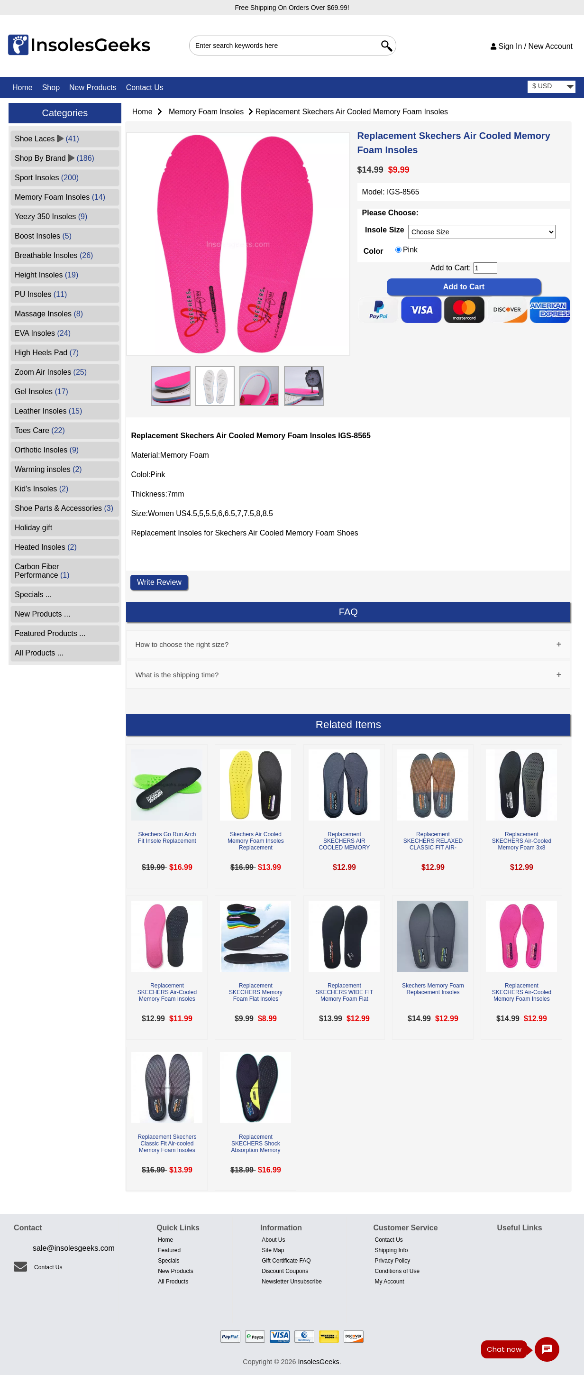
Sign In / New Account (532, 46)
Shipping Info (391, 1250)
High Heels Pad (47, 353)
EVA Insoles (43, 333)
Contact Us (145, 87)
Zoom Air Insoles (51, 372)
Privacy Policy (392, 1261)
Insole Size (384, 230)
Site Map (273, 1250)
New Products (93, 87)
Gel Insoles (41, 392)
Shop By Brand (54, 158)
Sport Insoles (47, 178)
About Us (273, 1240)
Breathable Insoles (54, 255)
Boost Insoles (43, 236)
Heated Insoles (46, 547)
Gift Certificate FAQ (286, 1261)
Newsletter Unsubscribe (292, 1281)
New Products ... (42, 614)
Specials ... (33, 595)
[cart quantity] (485, 268)
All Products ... (39, 653)
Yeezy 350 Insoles (51, 216)
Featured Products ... (50, 633)
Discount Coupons (285, 1271)
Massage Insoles (49, 314)
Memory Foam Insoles (206, 112)
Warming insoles (48, 469)
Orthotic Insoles (47, 450)
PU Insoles (41, 294)
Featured (169, 1250)
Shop (51, 87)
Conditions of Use (397, 1271)
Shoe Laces (47, 139)
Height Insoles (46, 275)
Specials (168, 1261)
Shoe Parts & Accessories (64, 508)
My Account (389, 1281)
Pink (410, 250)
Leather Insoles (48, 411)
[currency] (551, 87)
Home (22, 87)
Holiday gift (33, 528)
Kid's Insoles (41, 489)
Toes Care (40, 430)
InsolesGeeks (318, 1362)
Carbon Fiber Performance (42, 571)
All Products (173, 1281)
